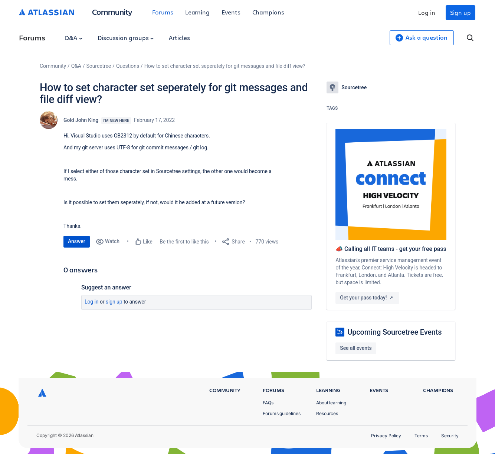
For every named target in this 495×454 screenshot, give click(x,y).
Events (231, 12)
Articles (179, 38)
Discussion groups (126, 38)
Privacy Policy (386, 435)
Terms (421, 435)
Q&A (73, 38)
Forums (162, 12)
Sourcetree (98, 66)
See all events (355, 348)
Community (112, 11)
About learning (331, 402)
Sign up (460, 12)
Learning (197, 12)
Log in (426, 12)
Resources (327, 413)
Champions (268, 12)
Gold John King (80, 120)
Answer (76, 241)
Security (450, 435)
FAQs (268, 402)
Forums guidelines (282, 413)
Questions (127, 66)
